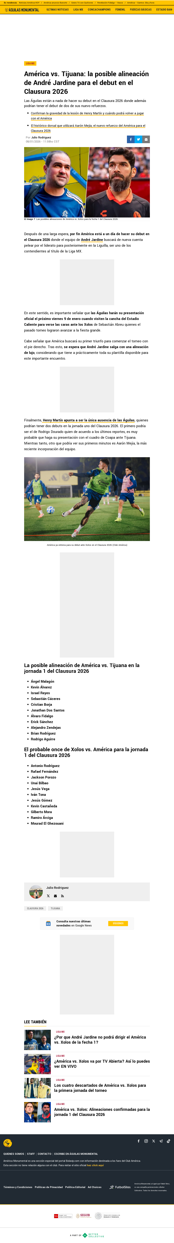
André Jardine (92, 239)
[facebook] (139, 1141)
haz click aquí (95, 1165)
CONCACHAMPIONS (99, 9)
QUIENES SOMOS (13, 1154)
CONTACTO (44, 1154)
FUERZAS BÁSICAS (141, 9)
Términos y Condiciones (17, 1187)
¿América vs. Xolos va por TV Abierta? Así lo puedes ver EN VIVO (102, 1064)
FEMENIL (120, 9)
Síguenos (118, 923)
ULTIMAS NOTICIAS (58, 9)
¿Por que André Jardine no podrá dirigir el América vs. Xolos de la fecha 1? (100, 1040)
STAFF (31, 1154)
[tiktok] (169, 1141)
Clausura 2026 (35, 908)
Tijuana (55, 908)
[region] (87, 30)
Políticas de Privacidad (49, 1187)
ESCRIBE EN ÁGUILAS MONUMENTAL (76, 1154)
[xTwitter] (154, 1141)
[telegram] (161, 1141)
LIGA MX (78, 9)
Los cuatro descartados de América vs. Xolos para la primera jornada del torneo (100, 1088)
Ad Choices (94, 1187)
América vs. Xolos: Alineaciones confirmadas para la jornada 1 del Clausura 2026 (102, 1112)
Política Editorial (75, 1187)
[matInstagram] (146, 1141)
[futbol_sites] (120, 1187)
